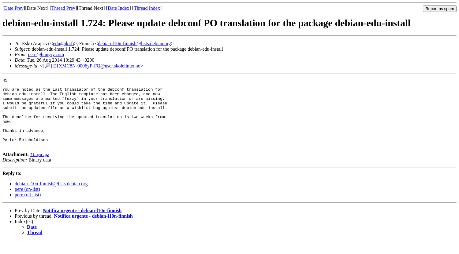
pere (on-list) (27, 202)
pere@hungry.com (46, 54)
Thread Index (147, 8)
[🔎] (47, 65)
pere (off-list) (28, 208)
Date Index (118, 8)
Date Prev (14, 8)
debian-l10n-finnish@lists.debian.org (134, 43)
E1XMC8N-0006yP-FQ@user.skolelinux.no (96, 65)
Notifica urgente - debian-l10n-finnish (82, 224)
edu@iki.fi (63, 43)
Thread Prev (63, 8)
